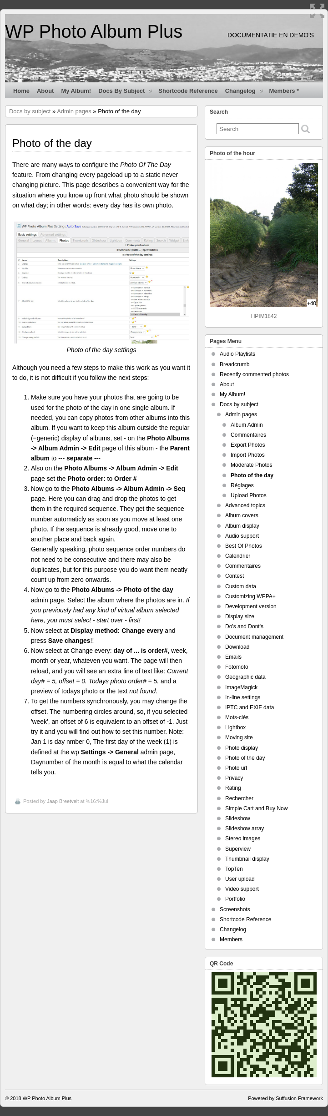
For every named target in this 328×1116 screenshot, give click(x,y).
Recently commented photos (254, 374)
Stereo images (242, 838)
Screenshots (235, 909)
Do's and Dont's (244, 626)
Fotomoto (236, 667)
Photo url (236, 768)
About (45, 90)
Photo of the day (252, 475)
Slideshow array (244, 828)
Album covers (241, 515)
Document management (254, 637)
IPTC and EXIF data (249, 707)
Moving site (239, 737)
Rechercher (239, 798)
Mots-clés (236, 717)
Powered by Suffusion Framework (285, 1098)
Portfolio (235, 899)
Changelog (244, 92)
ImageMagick (241, 687)
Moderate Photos (251, 465)
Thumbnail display (247, 859)
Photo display (241, 748)
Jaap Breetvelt (63, 801)
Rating (233, 788)
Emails (233, 657)
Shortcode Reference (187, 90)
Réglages (242, 485)
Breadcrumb (234, 364)
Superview (238, 849)
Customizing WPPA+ (250, 596)
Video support (242, 889)
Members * (284, 90)
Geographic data (245, 677)
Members (231, 939)
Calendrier (237, 556)
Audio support (242, 536)
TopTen (234, 869)
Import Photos (248, 455)
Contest (234, 576)
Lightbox (235, 727)
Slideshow (237, 818)
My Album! (76, 90)
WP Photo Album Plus (93, 31)
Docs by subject (125, 92)
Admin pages (74, 111)
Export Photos (248, 445)
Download (237, 647)
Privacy (234, 778)
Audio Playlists (237, 354)
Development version (251, 606)
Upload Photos (249, 495)
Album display (242, 526)
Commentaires (248, 435)
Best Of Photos (243, 546)
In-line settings (242, 697)
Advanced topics (245, 505)
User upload (240, 879)
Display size (239, 616)
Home (21, 90)
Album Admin (247, 425)
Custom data (240, 586)
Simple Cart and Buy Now (256, 808)
